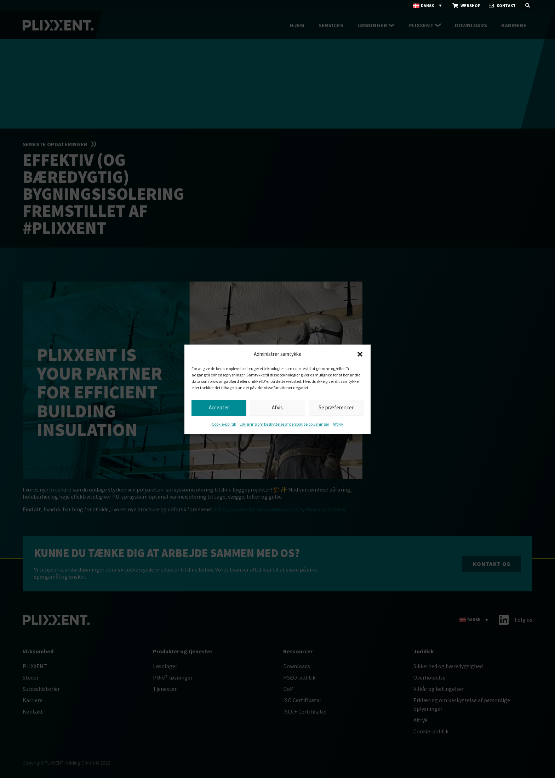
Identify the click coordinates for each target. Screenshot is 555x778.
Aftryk (338, 424)
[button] (360, 354)
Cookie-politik (224, 424)
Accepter (219, 407)
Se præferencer (336, 407)
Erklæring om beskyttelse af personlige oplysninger (284, 424)
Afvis (277, 407)
